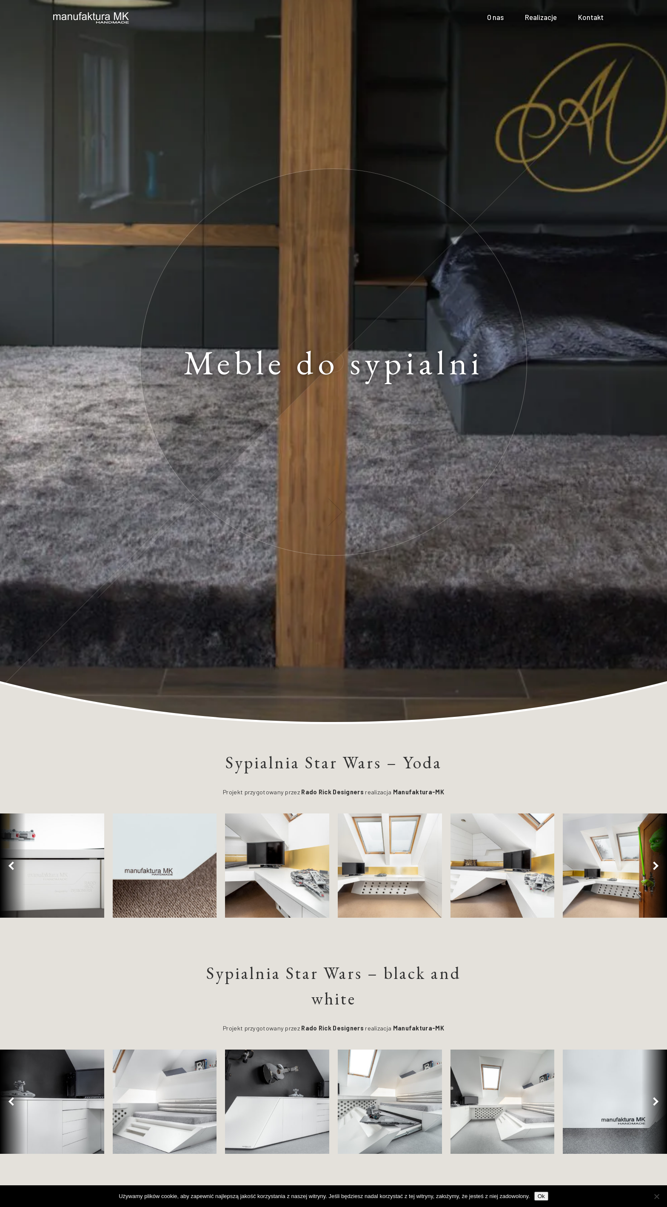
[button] (13, 865)
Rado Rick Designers (332, 792)
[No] (656, 1196)
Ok (541, 1196)
